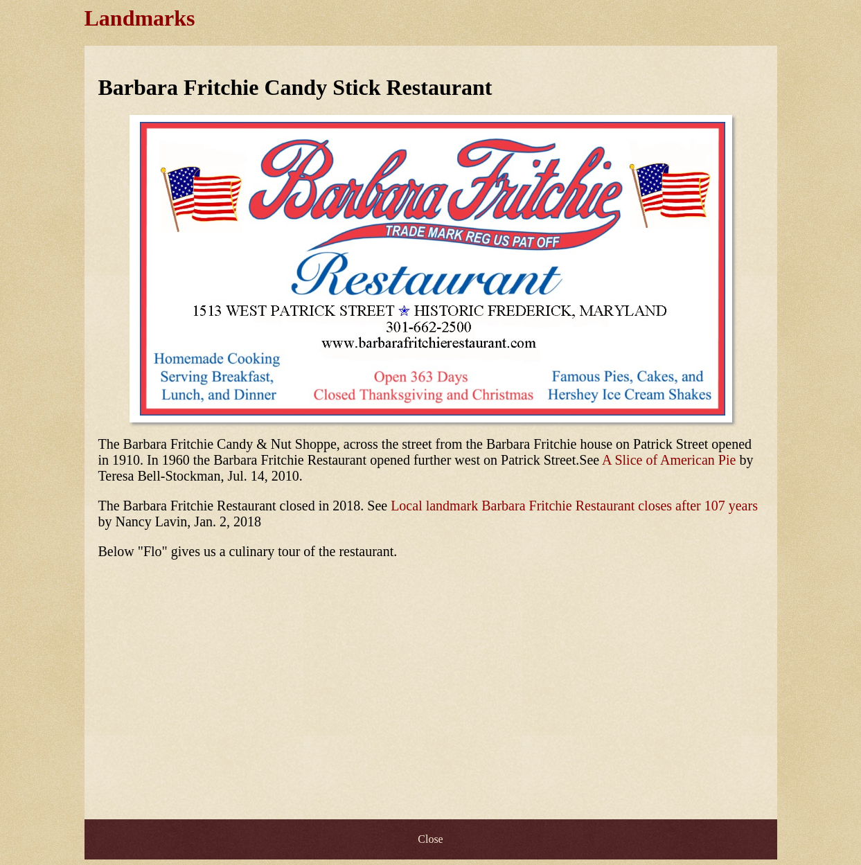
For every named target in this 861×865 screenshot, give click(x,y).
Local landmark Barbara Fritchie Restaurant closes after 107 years (574, 505)
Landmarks (140, 18)
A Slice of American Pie (669, 459)
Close (430, 839)
